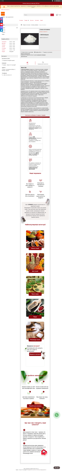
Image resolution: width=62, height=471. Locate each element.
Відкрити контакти (35, 354)
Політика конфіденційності (41, 469)
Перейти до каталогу (35, 406)
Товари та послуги (26, 24)
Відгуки (3, 32)
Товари (25, 20)
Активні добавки (34, 24)
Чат (56, 467)
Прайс (41, 20)
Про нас (32, 20)
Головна (21, 20)
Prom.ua (36, 468)
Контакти (37, 20)
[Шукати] (52, 15)
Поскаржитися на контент (31, 469)
